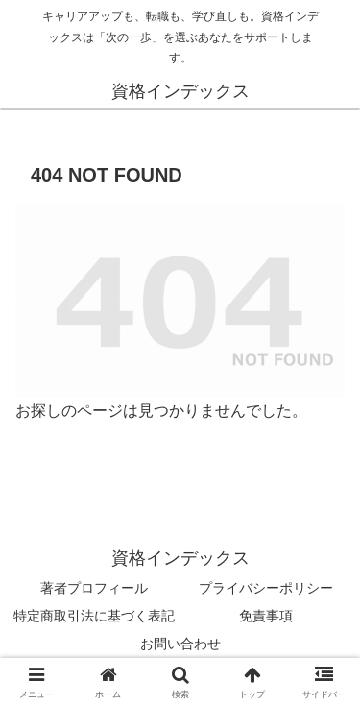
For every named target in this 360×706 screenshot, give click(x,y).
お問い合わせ (180, 643)
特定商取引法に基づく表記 (94, 615)
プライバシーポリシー (266, 588)
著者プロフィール (94, 588)
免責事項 (266, 615)
